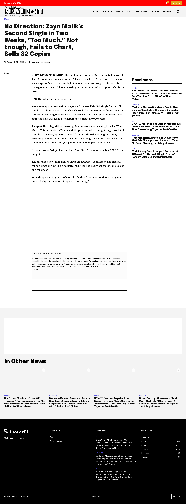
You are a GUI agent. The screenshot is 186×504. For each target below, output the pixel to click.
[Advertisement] (93, 336)
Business (135, 135)
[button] (178, 11)
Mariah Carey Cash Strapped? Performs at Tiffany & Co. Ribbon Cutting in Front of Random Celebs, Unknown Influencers (155, 154)
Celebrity (135, 105)
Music (7, 19)
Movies (134, 88)
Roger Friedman (42, 62)
